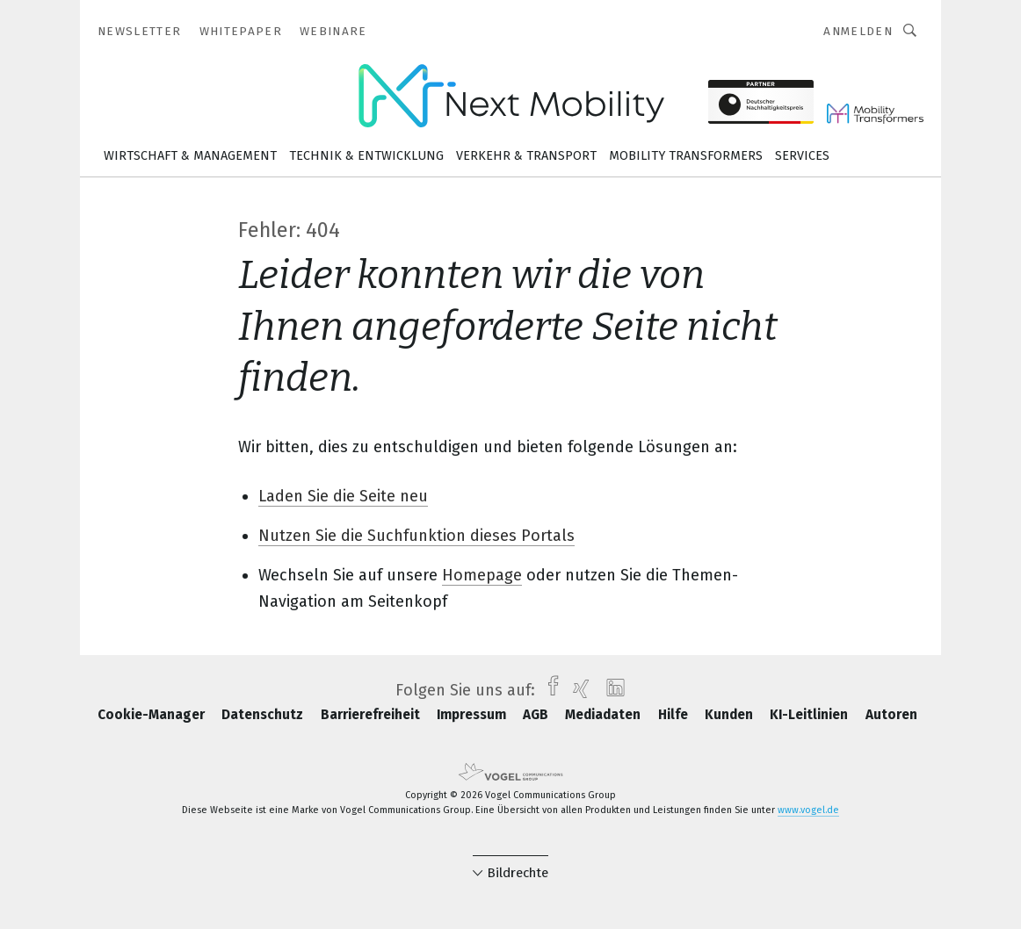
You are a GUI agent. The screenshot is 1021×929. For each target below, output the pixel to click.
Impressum (473, 715)
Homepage (482, 575)
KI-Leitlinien (810, 715)
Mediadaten (604, 715)
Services (802, 155)
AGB (537, 715)
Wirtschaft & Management (190, 155)
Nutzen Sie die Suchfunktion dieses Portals (416, 535)
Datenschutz (264, 715)
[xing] (576, 690)
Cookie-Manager (153, 715)
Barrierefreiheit (372, 715)
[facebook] (548, 690)
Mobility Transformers (686, 155)
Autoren (891, 715)
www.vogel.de (808, 810)
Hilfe (675, 715)
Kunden (731, 715)
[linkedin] (611, 690)
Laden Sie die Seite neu (343, 496)
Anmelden (858, 31)
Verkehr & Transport (526, 155)
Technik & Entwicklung (366, 155)
